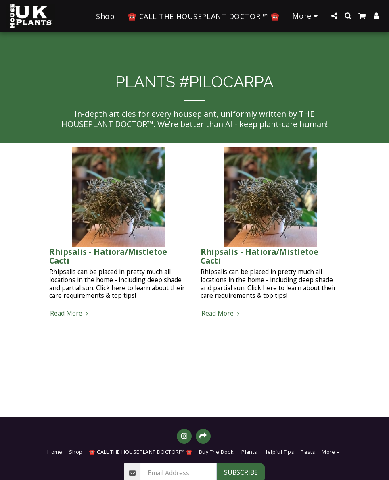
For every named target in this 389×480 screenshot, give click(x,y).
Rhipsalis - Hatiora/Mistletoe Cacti (108, 256)
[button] (334, 15)
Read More (70, 314)
